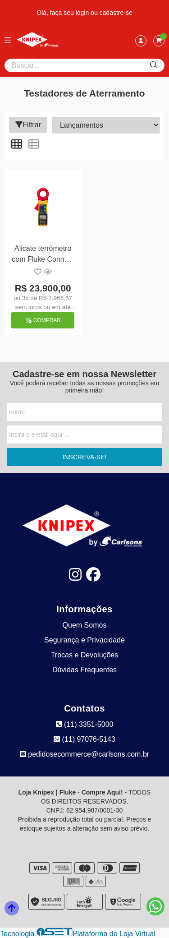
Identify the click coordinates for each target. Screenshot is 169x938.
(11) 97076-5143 (84, 739)
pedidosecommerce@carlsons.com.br (84, 754)
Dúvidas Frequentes (84, 670)
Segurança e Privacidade (84, 640)
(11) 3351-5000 (85, 724)
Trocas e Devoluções (85, 655)
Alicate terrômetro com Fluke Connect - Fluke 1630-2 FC (43, 255)
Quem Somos (85, 625)
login (83, 12)
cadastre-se (116, 12)
